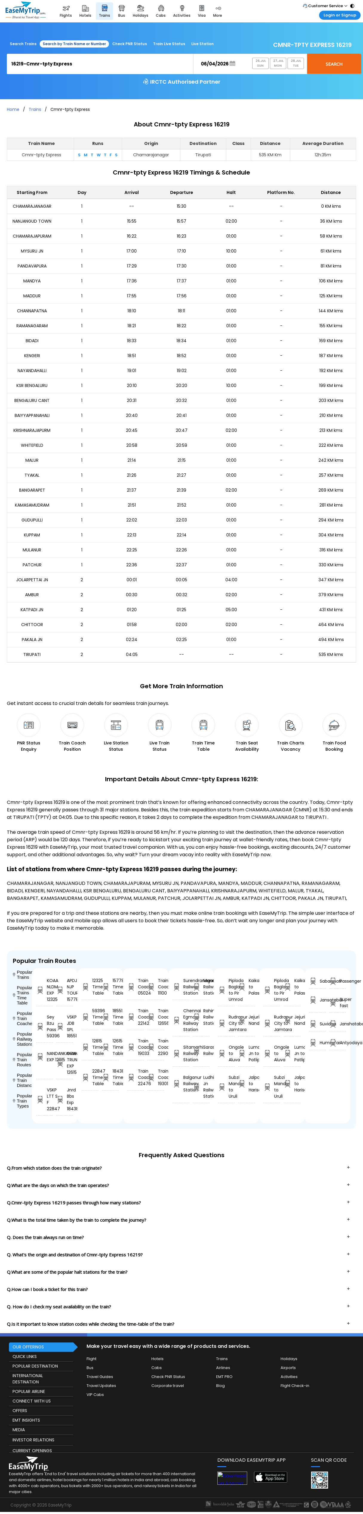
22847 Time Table (90, 1077)
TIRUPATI (32, 654)
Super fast (337, 1002)
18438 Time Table (110, 1077)
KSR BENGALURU (31, 386)
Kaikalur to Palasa (246, 987)
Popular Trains (22, 974)
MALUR (32, 460)
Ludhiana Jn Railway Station (201, 1086)
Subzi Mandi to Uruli (226, 1086)
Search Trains (23, 43)
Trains (35, 109)
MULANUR (32, 550)
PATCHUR (32, 565)
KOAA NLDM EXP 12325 (44, 990)
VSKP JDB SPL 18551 (64, 1026)
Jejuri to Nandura (246, 1020)
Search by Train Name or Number (74, 43)
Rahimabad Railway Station (201, 1017)
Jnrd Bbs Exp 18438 (64, 1099)
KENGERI (32, 356)
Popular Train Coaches (22, 1018)
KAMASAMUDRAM (32, 505)
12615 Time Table (110, 1047)
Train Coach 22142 (135, 1017)
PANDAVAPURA (32, 266)
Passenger (337, 981)
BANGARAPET (32, 490)
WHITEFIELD (32, 445)
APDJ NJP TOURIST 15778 (64, 990)
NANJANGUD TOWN (32, 221)
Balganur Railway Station (181, 1083)
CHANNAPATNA (32, 311)
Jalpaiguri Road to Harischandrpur (246, 1083)
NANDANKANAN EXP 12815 (44, 1056)
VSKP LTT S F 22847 (44, 1099)
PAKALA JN (32, 640)
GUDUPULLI (32, 520)
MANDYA (32, 281)
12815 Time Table (90, 1047)
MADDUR (32, 296)
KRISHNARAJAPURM (31, 430)
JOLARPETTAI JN (32, 580)
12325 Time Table (90, 987)
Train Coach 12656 (155, 1017)
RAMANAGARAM (32, 326)
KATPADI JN (32, 610)
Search (334, 64)
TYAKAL (31, 475)
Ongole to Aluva (226, 1053)
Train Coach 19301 (155, 1077)
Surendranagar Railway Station (181, 987)
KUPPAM (32, 535)
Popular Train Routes (22, 1059)
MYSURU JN (32, 251)
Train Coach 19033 (135, 1047)
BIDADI (32, 341)
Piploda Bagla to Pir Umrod (226, 990)
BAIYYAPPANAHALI (32, 415)
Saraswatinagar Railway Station (201, 1050)
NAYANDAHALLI (32, 371)
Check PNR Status (129, 43)
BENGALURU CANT (32, 400)
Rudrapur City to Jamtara (226, 1023)
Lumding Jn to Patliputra (246, 1053)
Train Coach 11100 (155, 987)
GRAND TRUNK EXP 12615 (64, 1062)
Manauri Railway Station (201, 987)
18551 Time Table (110, 1017)
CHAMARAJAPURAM (32, 236)
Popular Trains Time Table (22, 995)
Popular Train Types (22, 1100)
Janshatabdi (337, 1024)
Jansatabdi (317, 1000)
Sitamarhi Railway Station (181, 1053)
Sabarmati (317, 981)
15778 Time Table (110, 987)
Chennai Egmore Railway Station (181, 1020)
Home (13, 109)
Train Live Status (169, 43)
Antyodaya (337, 1043)
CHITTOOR (32, 625)
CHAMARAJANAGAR (32, 206)
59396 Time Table (90, 1017)
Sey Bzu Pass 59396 (44, 1026)
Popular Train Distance (22, 1080)
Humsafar (317, 1043)
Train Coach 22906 (155, 1047)
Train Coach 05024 (135, 987)
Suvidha (317, 1024)
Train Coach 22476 (135, 1077)
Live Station (202, 43)
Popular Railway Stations (22, 1039)
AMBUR (32, 595)
